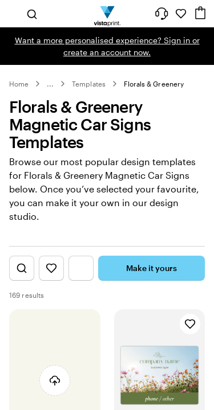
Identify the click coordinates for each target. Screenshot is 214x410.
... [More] (50, 83)
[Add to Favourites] (190, 324)
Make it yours (151, 268)
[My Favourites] (181, 13)
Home (19, 84)
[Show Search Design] (21, 268)
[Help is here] (161, 14)
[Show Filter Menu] (81, 268)
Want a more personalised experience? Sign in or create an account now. (107, 46)
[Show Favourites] (51, 268)
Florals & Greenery (154, 84)
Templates (89, 84)
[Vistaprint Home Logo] (107, 14)
